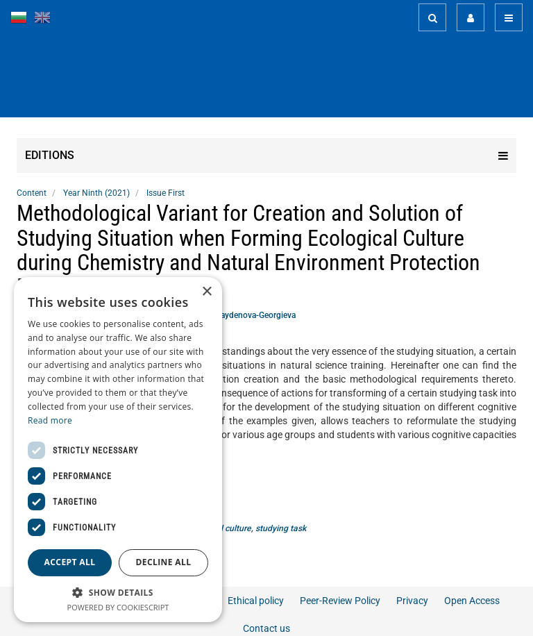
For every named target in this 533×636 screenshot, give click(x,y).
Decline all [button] (164, 562)
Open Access (472, 600)
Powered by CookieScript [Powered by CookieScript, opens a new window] (118, 607)
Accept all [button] (70, 562)
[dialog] (118, 449)
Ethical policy (256, 600)
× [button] (206, 292)
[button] (118, 592)
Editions (266, 155)
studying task (280, 528)
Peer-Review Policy (340, 600)
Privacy (412, 600)
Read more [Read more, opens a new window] (50, 420)
